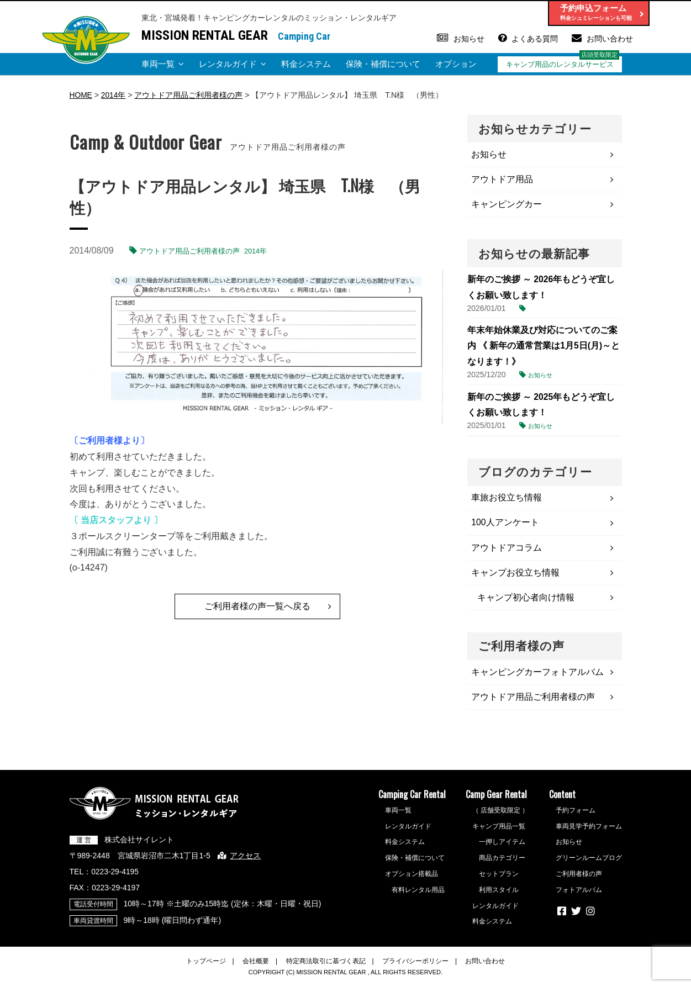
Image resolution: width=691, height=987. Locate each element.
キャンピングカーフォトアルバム (538, 675)
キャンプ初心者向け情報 (526, 600)
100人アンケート (506, 524)
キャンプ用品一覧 (498, 830)
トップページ (206, 965)
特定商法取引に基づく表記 (326, 965)
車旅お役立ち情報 (507, 499)
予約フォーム (575, 814)
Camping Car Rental (412, 798)
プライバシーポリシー (415, 965)
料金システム (306, 63)
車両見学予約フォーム (589, 830)
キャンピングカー (507, 204)
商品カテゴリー (502, 862)
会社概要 (255, 965)
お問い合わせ (610, 38)
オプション (456, 63)
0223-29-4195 (115, 875)
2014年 (255, 251)
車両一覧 (158, 63)
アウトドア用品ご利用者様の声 (189, 251)
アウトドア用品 (503, 179)
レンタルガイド (228, 63)
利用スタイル (499, 894)
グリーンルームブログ (589, 862)
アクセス (246, 859)
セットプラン (499, 878)
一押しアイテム (502, 846)
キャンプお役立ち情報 (516, 574)
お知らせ (468, 38)
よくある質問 (534, 38)
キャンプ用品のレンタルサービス (560, 64)
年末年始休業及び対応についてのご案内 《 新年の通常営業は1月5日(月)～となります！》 (543, 346)
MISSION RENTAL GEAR (204, 35)
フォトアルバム (579, 894)
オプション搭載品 (411, 878)
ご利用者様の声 (579, 878)
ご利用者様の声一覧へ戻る (257, 605)
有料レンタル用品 (418, 894)
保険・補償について (383, 63)
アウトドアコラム (507, 549)
